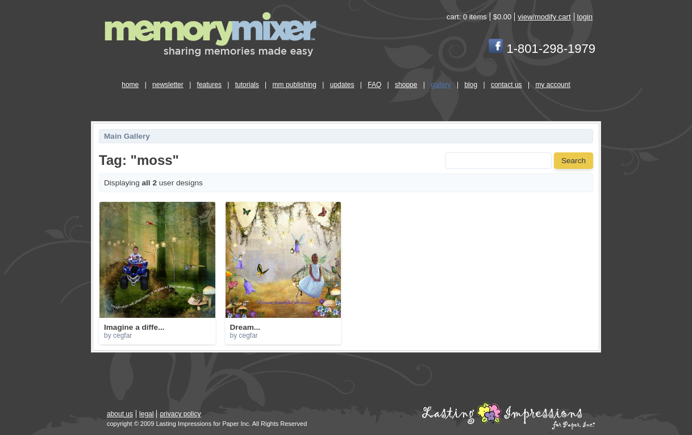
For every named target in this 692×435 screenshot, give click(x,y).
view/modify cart (544, 17)
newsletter (168, 85)
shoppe (406, 85)
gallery (441, 85)
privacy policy (180, 414)
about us (120, 414)
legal (146, 414)
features (209, 85)
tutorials (247, 85)
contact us (506, 85)
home (130, 85)
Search (573, 160)
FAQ (374, 85)
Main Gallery (127, 136)
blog (470, 85)
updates (342, 85)
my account (552, 85)
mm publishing (294, 85)
